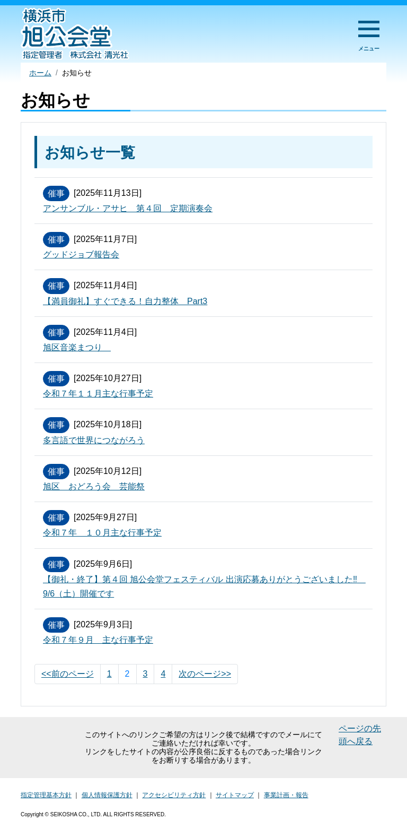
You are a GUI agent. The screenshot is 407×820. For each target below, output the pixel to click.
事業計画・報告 (286, 795)
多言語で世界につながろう (94, 440)
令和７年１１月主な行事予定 (98, 393)
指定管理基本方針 (46, 795)
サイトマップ (235, 795)
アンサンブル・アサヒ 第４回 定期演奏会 (128, 208)
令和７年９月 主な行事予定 (98, 639)
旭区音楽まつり (77, 347)
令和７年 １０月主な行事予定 (102, 532)
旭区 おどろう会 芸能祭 (94, 486)
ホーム (40, 72)
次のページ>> (205, 673)
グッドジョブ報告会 (81, 254)
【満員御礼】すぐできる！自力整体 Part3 (125, 301)
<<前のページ (67, 673)
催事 (56, 193)
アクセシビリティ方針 (174, 795)
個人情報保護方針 (107, 795)
